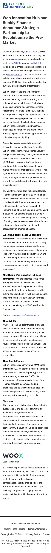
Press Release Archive (29, 523)
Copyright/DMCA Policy (12, 534)
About (14, 523)
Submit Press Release (14, 529)
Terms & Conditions (37, 529)
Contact (46, 534)
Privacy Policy (33, 534)
